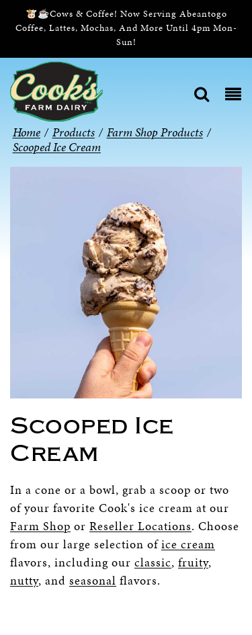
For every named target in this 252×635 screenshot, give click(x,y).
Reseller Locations (140, 525)
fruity (193, 562)
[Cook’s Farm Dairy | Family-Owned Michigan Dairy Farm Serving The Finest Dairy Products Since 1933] (56, 90)
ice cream (188, 544)
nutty (24, 580)
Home (26, 132)
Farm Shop (40, 525)
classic (152, 562)
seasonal (92, 580)
